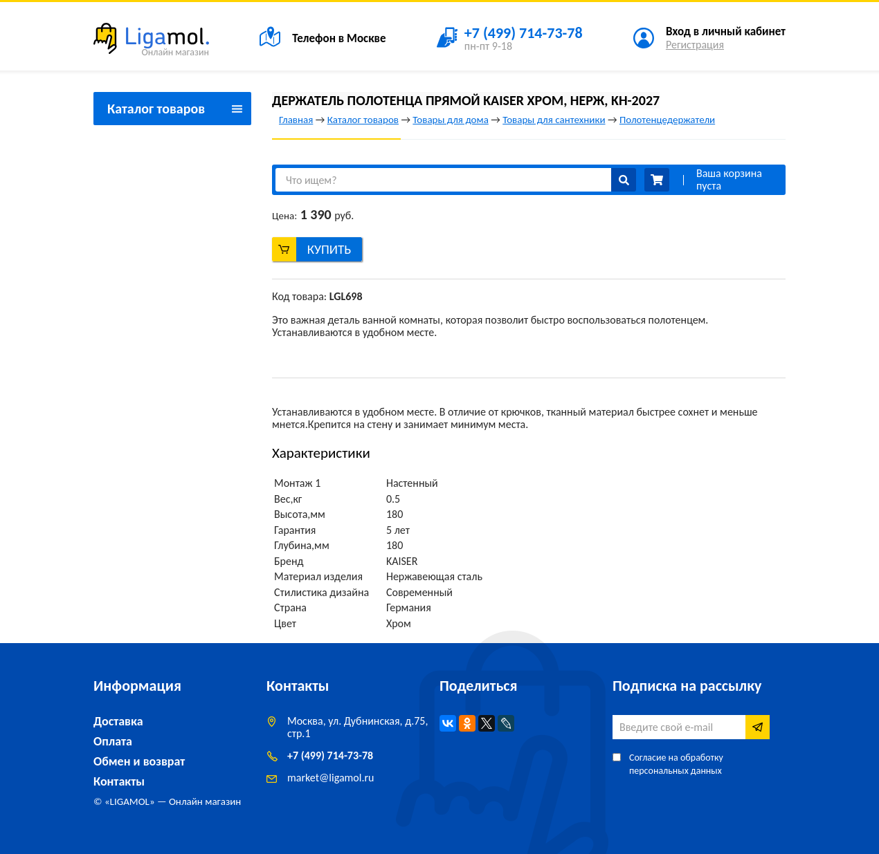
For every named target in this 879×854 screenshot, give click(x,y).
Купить (329, 249)
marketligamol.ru (330, 777)
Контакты (119, 781)
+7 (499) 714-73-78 (330, 755)
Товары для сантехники (553, 119)
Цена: (284, 216)
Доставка (118, 721)
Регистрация (695, 44)
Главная (296, 119)
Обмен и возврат (139, 761)
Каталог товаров (363, 119)
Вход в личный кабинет (726, 31)
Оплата (112, 741)
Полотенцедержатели (667, 119)
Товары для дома (450, 119)
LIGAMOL (129, 801)
